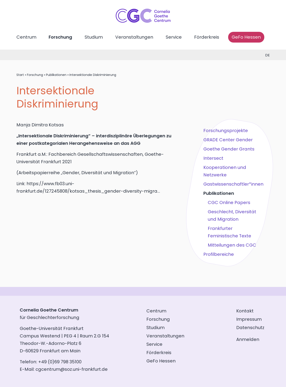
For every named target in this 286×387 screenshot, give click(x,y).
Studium (94, 37)
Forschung (60, 37)
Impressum (249, 319)
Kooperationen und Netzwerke (224, 171)
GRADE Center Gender (228, 140)
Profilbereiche (218, 254)
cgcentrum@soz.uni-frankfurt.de (72, 369)
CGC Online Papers (229, 202)
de (267, 55)
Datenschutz (250, 327)
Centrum (26, 37)
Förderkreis (206, 37)
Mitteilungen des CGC (232, 245)
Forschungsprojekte (225, 130)
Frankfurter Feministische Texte (229, 232)
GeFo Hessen (246, 37)
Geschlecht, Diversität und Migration (232, 215)
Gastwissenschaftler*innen (233, 184)
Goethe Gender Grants (228, 149)
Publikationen (56, 75)
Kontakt (245, 311)
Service (174, 37)
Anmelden (247, 339)
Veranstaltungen (134, 37)
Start (20, 75)
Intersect (213, 158)
